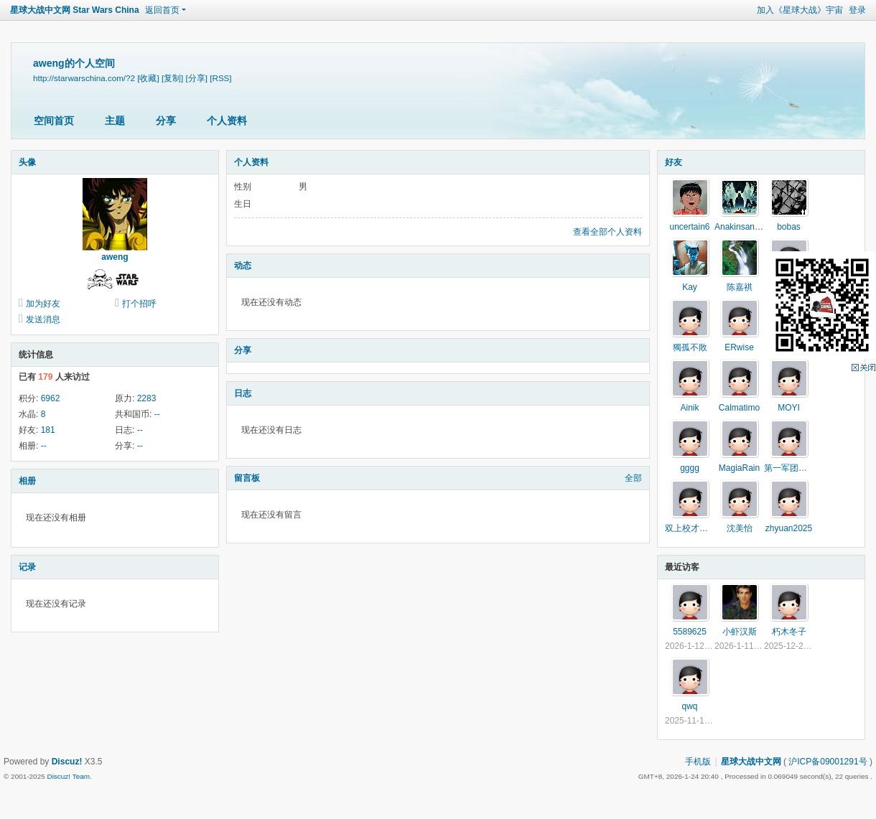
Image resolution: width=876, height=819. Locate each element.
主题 (115, 120)
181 (48, 430)
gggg (689, 468)
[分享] (197, 78)
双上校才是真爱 (695, 528)
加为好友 (43, 304)
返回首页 (162, 10)
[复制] (172, 78)
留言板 (247, 478)
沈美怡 (739, 528)
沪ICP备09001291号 (827, 762)
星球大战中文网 (751, 762)
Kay (689, 287)
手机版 (698, 762)
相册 (27, 481)
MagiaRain (739, 468)
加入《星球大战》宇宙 (800, 10)
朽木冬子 (789, 632)
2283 (147, 398)
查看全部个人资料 (607, 232)
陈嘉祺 (739, 287)
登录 (857, 10)
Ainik (689, 408)
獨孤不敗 (690, 347)
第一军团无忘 (790, 468)
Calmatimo (739, 408)
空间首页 (54, 120)
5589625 (690, 632)
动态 (242, 266)
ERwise (739, 347)
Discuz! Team (68, 776)
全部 (633, 478)
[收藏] (148, 78)
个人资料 (227, 120)
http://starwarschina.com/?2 (84, 78)
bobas (789, 227)
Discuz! (67, 762)
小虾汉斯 (739, 632)
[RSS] (220, 78)
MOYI (789, 408)
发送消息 (43, 319)
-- (157, 414)
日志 (242, 393)
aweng (114, 257)
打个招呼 (139, 304)
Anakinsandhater (746, 227)
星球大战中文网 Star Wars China (74, 10)
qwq (689, 706)
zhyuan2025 (788, 528)
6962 (50, 398)
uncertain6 (689, 227)
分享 (166, 120)
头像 (27, 162)
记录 (27, 567)
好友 (673, 162)
